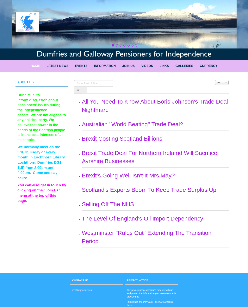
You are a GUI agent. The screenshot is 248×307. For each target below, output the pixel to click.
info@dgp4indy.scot (82, 290)
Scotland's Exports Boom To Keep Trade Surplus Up (149, 190)
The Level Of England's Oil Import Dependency (142, 218)
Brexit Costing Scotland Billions (122, 138)
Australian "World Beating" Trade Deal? (132, 124)
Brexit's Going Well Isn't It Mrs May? (128, 175)
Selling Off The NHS (108, 204)
